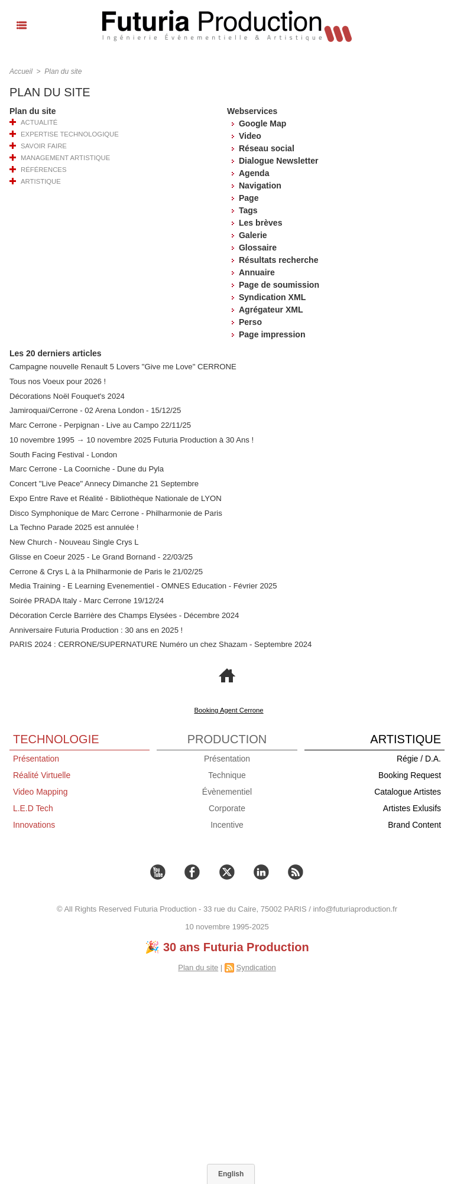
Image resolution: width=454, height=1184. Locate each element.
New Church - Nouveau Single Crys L (73, 540)
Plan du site (63, 71)
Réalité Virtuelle (42, 772)
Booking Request (409, 772)
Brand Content (414, 822)
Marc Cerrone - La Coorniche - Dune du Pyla (85, 468)
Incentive (227, 822)
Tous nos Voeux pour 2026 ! (57, 381)
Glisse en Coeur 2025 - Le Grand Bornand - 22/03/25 (99, 555)
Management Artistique (64, 157)
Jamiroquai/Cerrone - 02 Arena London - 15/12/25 (94, 410)
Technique (227, 772)
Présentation (36, 755)
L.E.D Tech (33, 805)
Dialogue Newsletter (278, 160)
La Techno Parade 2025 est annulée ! (73, 526)
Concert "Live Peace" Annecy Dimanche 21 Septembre (102, 482)
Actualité (38, 122)
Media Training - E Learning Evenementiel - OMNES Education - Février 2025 (141, 584)
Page (248, 198)
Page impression (272, 334)
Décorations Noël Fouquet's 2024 (66, 395)
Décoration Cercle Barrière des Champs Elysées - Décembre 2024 (122, 613)
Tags (248, 210)
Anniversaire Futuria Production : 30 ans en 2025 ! (95, 627)
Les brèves (260, 222)
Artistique (39, 181)
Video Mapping (40, 788)
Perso (250, 322)
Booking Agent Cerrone (228, 707)
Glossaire (258, 247)
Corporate (227, 805)
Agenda (253, 173)
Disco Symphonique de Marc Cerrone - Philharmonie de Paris (114, 511)
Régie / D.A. (419, 755)
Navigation (260, 185)
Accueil (21, 71)
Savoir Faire (43, 145)
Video (250, 136)
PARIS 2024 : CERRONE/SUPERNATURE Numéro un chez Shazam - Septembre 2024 (158, 641)
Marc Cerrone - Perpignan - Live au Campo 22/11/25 (99, 424)
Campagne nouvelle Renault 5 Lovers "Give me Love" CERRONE (121, 366)
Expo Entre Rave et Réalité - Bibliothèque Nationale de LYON (114, 497)
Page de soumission (279, 285)
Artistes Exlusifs (411, 805)
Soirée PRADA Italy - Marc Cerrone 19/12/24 (85, 598)
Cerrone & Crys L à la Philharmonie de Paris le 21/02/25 (104, 569)
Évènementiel (227, 788)
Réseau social (266, 148)
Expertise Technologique (68, 134)
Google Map (262, 123)
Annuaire (256, 272)
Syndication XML (272, 297)
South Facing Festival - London (62, 453)
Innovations (34, 822)
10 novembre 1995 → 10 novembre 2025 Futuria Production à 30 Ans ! (130, 439)
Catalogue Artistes (407, 788)
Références (43, 169)
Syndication (255, 964)
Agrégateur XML (270, 309)
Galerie (253, 235)
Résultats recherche (278, 260)
